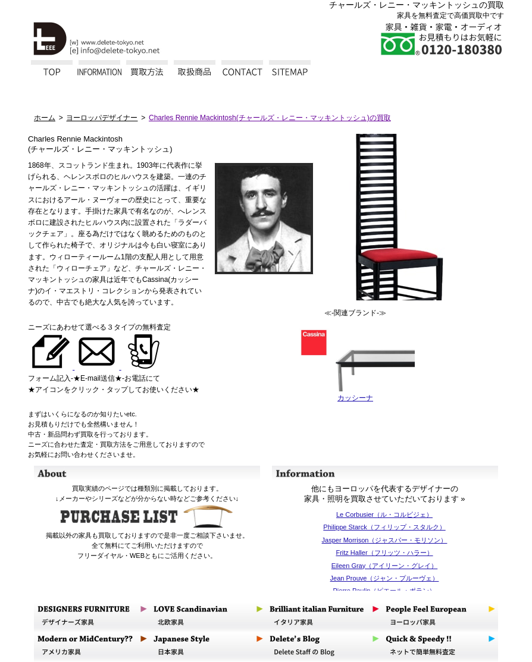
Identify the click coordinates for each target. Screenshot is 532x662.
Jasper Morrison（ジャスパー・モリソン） (384, 540)
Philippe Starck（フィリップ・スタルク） (384, 527)
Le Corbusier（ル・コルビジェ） (384, 514)
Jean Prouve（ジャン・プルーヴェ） (384, 578)
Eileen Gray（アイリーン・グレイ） (384, 565)
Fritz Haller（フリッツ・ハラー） (384, 552)
